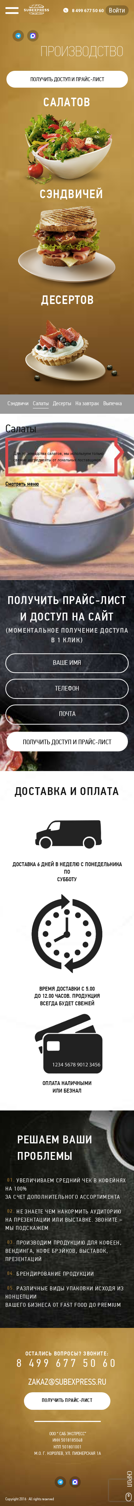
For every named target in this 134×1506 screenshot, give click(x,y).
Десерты (62, 404)
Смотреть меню (22, 484)
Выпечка (112, 404)
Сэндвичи (18, 404)
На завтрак (87, 404)
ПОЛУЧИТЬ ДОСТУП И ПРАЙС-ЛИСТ (67, 80)
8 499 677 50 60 (67, 1364)
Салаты (41, 404)
